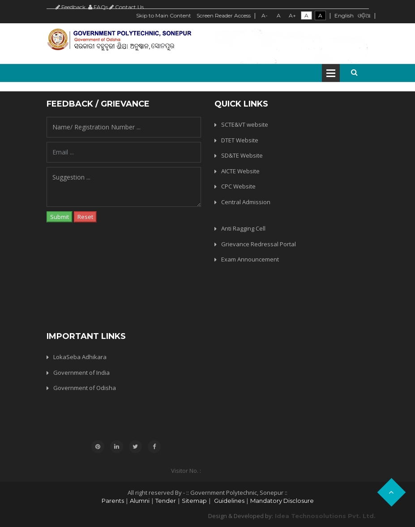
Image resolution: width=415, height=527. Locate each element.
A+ (292, 15)
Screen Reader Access (224, 15)
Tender (165, 500)
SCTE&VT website (244, 124)
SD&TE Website (242, 155)
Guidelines (228, 500)
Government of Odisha (84, 388)
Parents (113, 500)
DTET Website (239, 140)
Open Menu (331, 73)
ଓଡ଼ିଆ (364, 15)
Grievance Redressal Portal (258, 244)
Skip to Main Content (163, 15)
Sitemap (194, 500)
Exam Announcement (250, 259)
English (344, 15)
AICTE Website (240, 171)
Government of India (81, 372)
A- (264, 15)
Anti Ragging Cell (243, 228)
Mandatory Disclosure (282, 500)
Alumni (140, 500)
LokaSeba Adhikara (80, 357)
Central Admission (245, 202)
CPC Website (238, 186)
